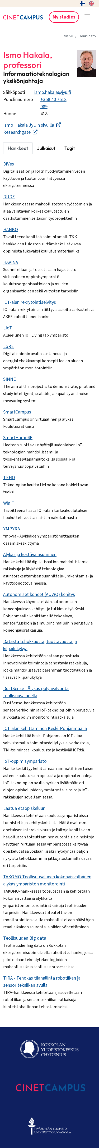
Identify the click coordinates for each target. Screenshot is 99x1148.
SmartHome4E (17, 437)
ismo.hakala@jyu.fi (52, 92)
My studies (64, 17)
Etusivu (67, 36)
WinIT (9, 503)
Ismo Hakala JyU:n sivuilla (32, 125)
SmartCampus (17, 412)
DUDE (9, 197)
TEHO (9, 477)
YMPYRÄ (11, 529)
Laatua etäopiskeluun (24, 808)
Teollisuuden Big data (24, 938)
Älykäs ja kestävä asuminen (29, 554)
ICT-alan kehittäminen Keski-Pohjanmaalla (45, 728)
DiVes (8, 164)
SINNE (9, 379)
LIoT (7, 328)
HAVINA (10, 262)
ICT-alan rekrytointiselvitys (29, 302)
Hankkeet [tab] (18, 148)
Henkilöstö (87, 36)
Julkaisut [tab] (46, 148)
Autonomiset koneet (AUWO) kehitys (39, 594)
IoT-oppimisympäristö (25, 761)
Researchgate (20, 132)
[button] (87, 17)
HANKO (10, 229)
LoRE (8, 346)
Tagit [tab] (69, 148)
